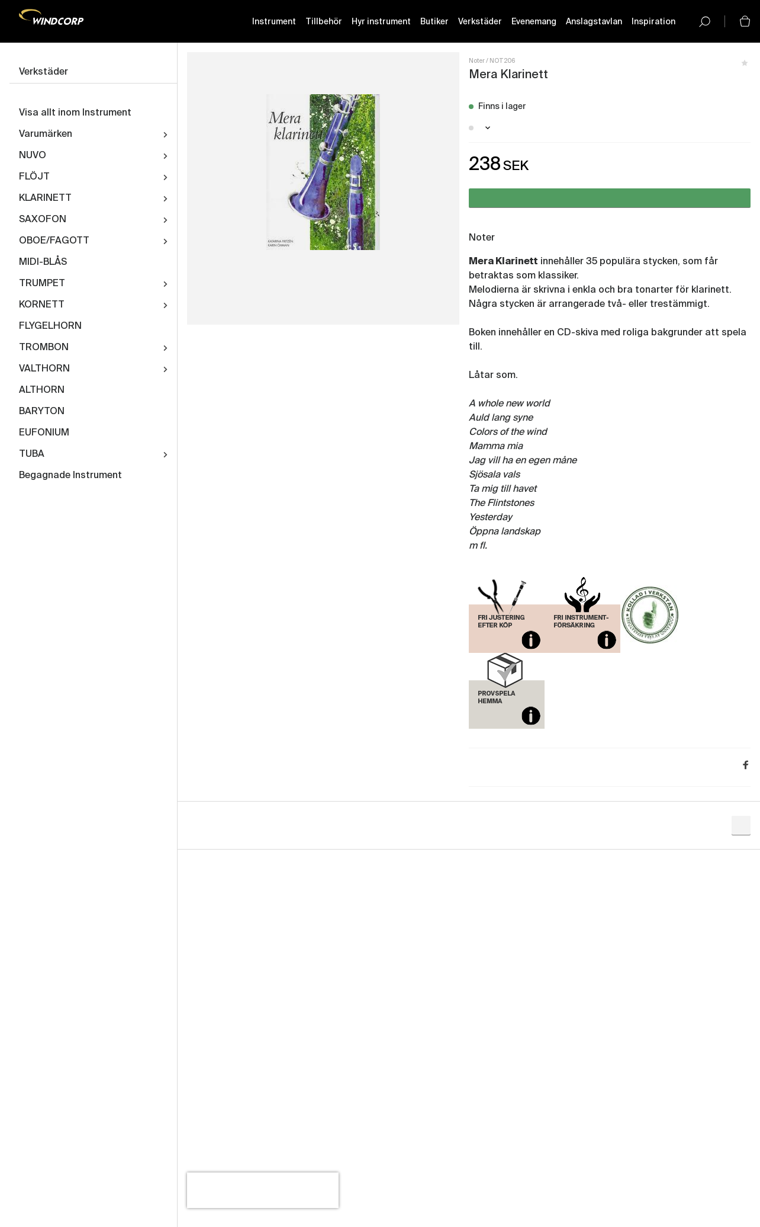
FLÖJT (34, 177)
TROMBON (44, 348)
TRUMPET (42, 284)
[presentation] (263, 1190)
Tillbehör (323, 22)
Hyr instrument (381, 22)
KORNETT (42, 305)
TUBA (31, 454)
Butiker (434, 22)
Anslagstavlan (594, 22)
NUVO (32, 156)
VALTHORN (44, 369)
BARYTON (42, 412)
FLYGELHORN (50, 326)
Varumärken (45, 134)
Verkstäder (480, 22)
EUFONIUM (44, 433)
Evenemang (533, 22)
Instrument (274, 22)
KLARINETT (45, 198)
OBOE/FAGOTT (54, 241)
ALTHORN (42, 390)
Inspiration (653, 22)
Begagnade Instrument (70, 475)
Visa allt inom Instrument (75, 113)
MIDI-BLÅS (43, 262)
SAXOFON (42, 220)
